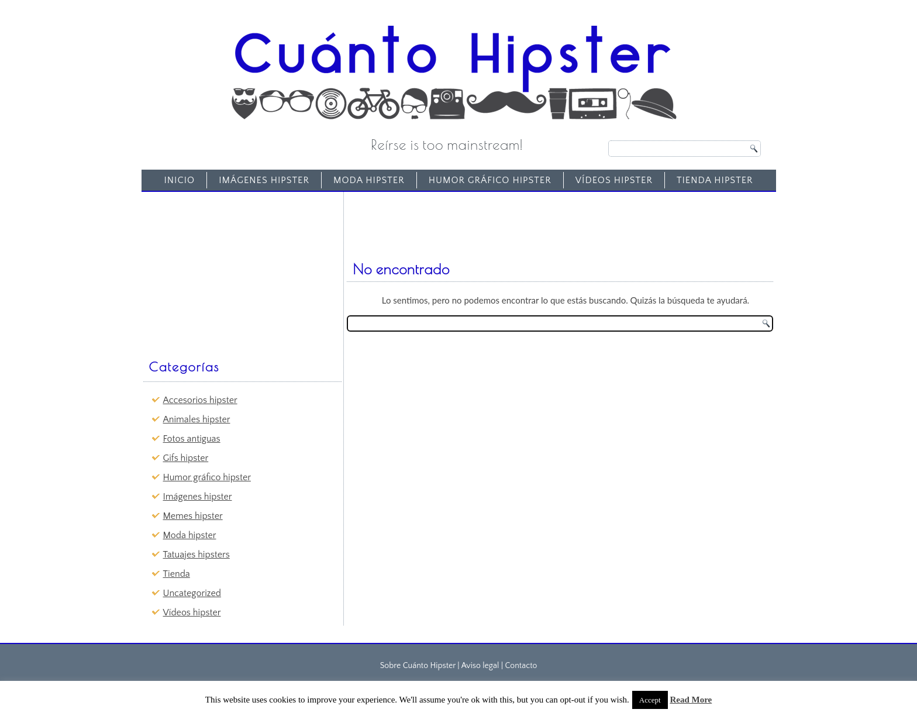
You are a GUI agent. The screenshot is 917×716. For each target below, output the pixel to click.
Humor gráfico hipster (490, 180)
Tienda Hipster (715, 180)
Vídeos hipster (614, 180)
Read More (691, 699)
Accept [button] (650, 700)
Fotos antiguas (191, 438)
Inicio (179, 180)
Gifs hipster (186, 458)
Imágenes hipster (264, 180)
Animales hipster (196, 419)
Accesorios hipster (200, 400)
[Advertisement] (234, 270)
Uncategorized (192, 593)
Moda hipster (369, 180)
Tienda (176, 574)
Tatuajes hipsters (196, 554)
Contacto (521, 665)
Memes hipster (193, 516)
